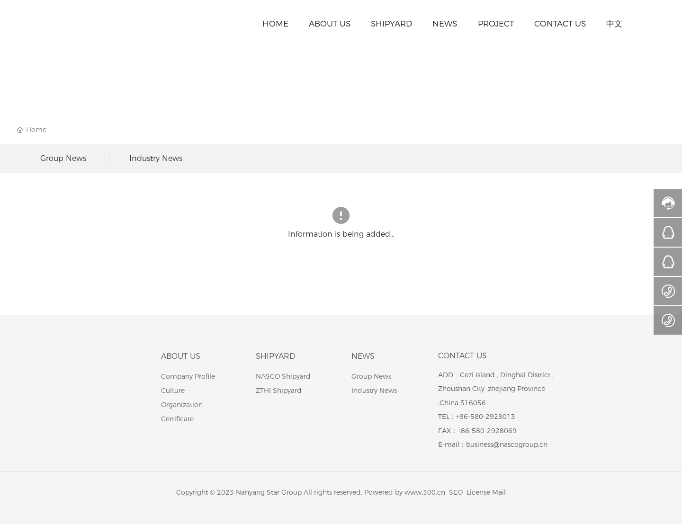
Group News (63, 158)
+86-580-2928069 (487, 430)
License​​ (478, 492)
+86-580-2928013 (485, 416)
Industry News (155, 158)
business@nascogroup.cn (506, 444)
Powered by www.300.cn (404, 492)
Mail (499, 492)
